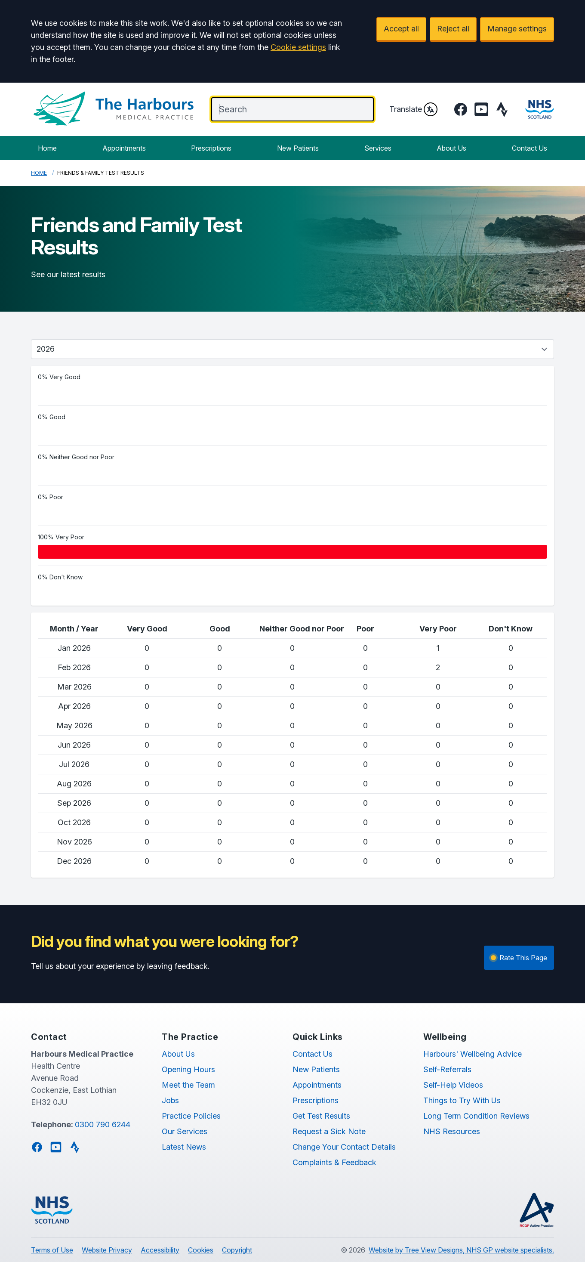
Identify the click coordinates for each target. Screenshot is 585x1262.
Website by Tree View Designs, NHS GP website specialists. (461, 1250)
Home (47, 148)
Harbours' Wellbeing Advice (472, 1053)
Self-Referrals (447, 1069)
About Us (451, 148)
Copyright (237, 1250)
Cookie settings (298, 47)
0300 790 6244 (102, 1124)
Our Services (184, 1131)
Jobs (170, 1100)
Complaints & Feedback (334, 1162)
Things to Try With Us (462, 1100)
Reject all (453, 28)
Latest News (184, 1146)
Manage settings (517, 28)
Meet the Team (188, 1084)
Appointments (124, 148)
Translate (413, 109)
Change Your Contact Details (344, 1146)
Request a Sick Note (329, 1131)
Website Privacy (107, 1250)
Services (377, 148)
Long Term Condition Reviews (476, 1115)
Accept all (401, 28)
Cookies (200, 1250)
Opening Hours (188, 1069)
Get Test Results (321, 1115)
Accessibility (160, 1250)
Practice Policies (191, 1115)
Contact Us (529, 148)
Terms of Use (52, 1250)
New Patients (298, 148)
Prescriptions (211, 148)
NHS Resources (451, 1131)
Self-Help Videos (453, 1084)
